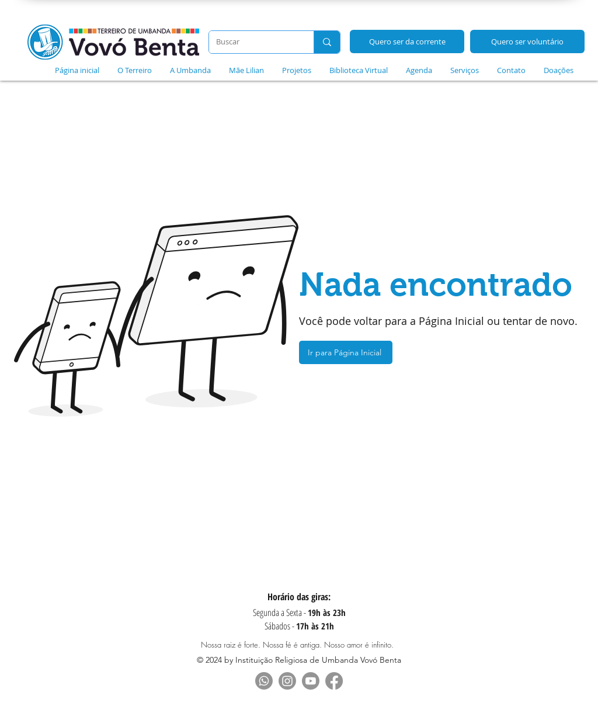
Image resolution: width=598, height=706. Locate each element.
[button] (134, 70)
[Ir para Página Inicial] (345, 352)
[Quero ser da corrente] (407, 41)
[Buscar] (252, 42)
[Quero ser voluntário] (527, 41)
